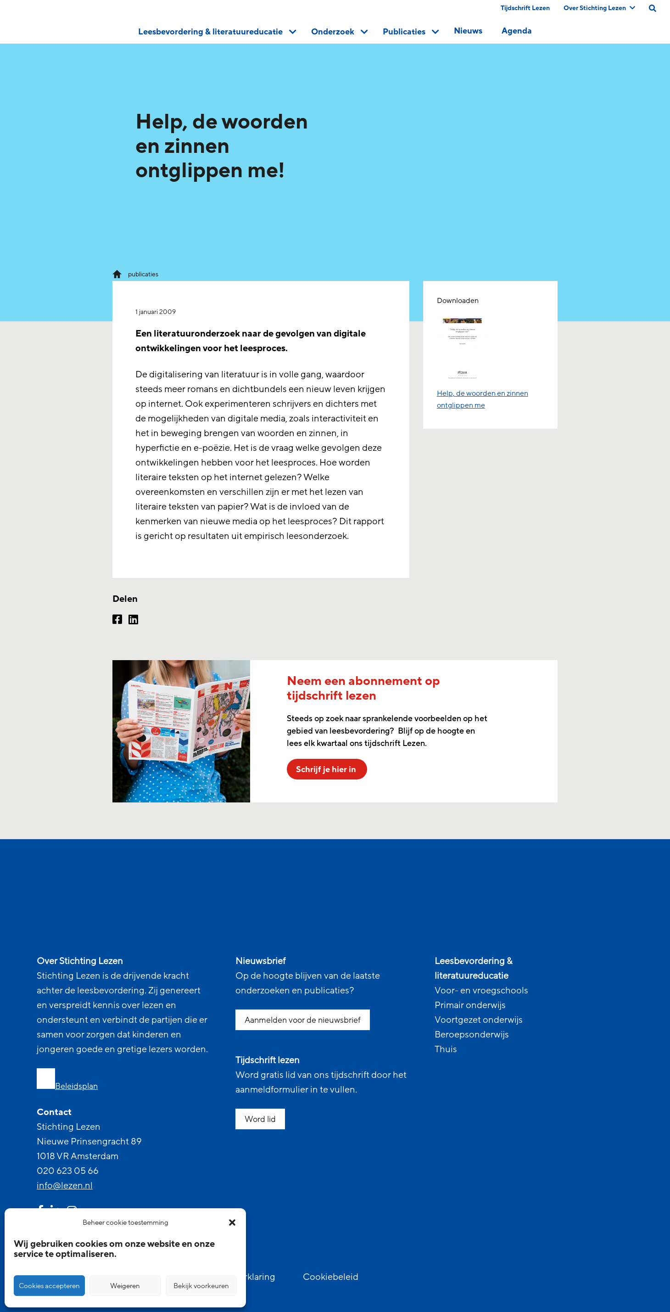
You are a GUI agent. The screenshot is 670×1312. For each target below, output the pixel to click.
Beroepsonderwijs (472, 1035)
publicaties (143, 274)
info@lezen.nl (65, 1186)
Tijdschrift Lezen (525, 8)
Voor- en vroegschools (481, 991)
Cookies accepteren (49, 1285)
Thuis (446, 1049)
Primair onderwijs (470, 1005)
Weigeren (125, 1285)
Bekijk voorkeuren (201, 1285)
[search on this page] (652, 8)
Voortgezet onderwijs (479, 1020)
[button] (232, 1222)
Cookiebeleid (330, 1277)
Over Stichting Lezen (599, 8)
